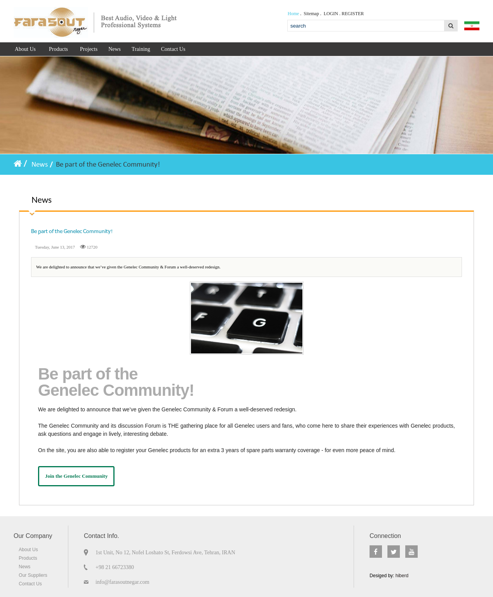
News (39, 164)
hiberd (401, 575)
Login (331, 13)
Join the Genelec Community (76, 476)
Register (353, 13)
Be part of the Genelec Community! (108, 164)
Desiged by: (389, 575)
